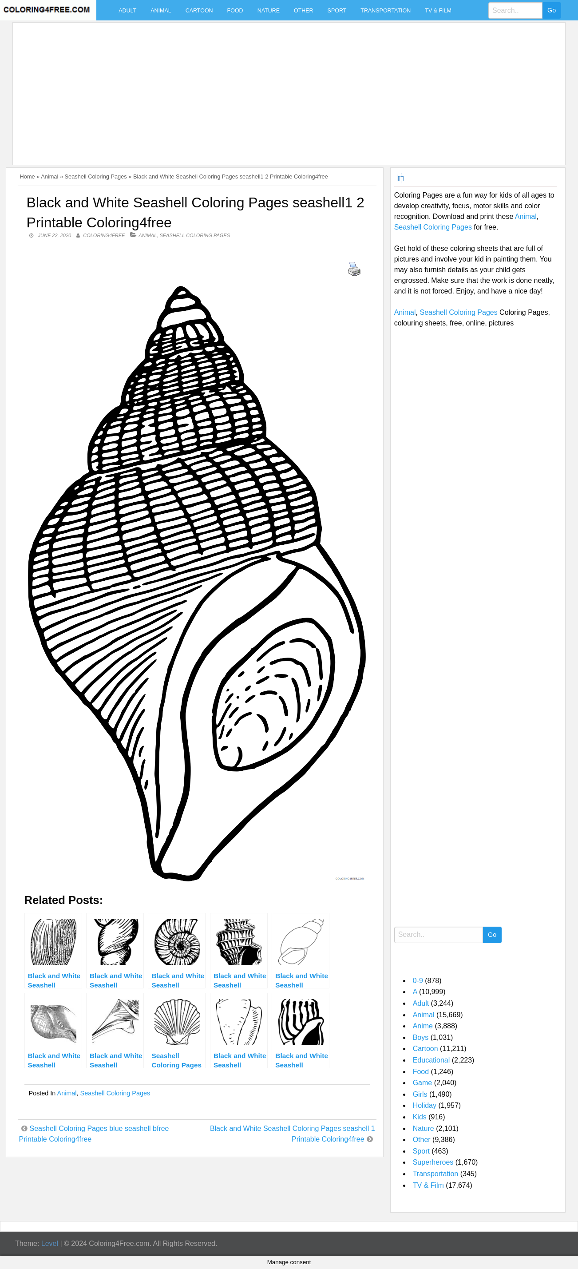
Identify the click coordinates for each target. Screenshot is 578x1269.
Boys (421, 1037)
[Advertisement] (282, 88)
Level (49, 1243)
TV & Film (438, 11)
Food (235, 11)
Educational (431, 1060)
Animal (160, 11)
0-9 (418, 980)
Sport (337, 11)
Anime (423, 1026)
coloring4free (104, 235)
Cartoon (199, 11)
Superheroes (433, 1162)
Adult (127, 11)
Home (27, 176)
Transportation (385, 11)
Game (422, 1083)
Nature (268, 11)
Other (303, 11)
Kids (420, 1117)
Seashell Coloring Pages (96, 176)
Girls (420, 1094)
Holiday (424, 1105)
